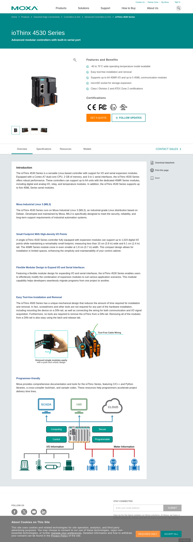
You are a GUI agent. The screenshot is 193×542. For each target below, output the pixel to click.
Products (25, 17)
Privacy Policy (59, 535)
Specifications (43, 149)
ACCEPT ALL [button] (171, 534)
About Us (152, 8)
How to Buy (129, 8)
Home (14, 17)
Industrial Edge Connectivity (46, 17)
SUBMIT (172, 508)
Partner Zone (153, 2)
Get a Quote (98, 118)
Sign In (177, 2)
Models (87, 149)
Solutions (83, 8)
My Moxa (165, 2)
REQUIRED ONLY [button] (147, 534)
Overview (22, 149)
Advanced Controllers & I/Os (97, 17)
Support (105, 8)
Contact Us (140, 2)
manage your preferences (66, 533)
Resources (65, 149)
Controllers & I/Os (72, 17)
